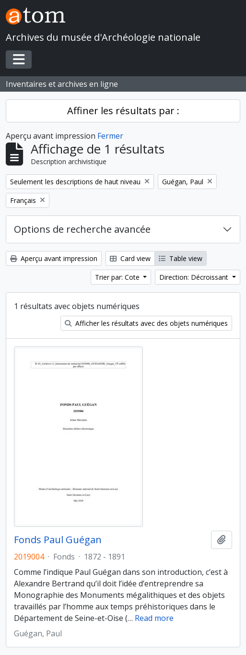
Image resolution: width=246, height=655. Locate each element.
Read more (154, 618)
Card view (130, 258)
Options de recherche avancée (82, 229)
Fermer (110, 136)
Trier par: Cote (118, 277)
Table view (180, 258)
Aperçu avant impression (53, 258)
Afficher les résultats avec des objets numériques (146, 323)
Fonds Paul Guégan (58, 540)
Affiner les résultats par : (123, 110)
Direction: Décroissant (194, 277)
